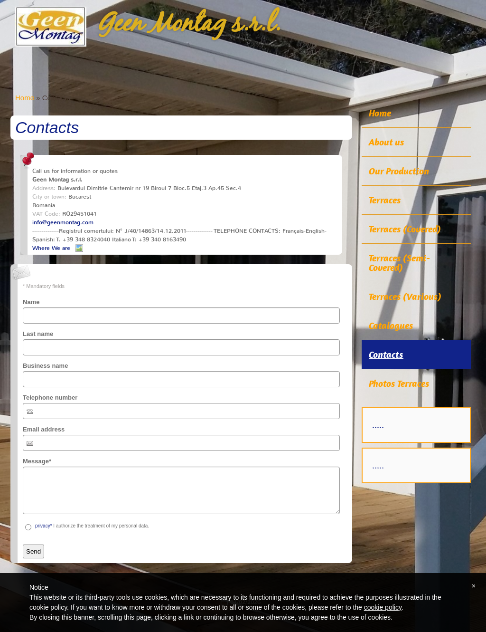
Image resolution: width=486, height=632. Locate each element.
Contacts (386, 354)
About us (386, 142)
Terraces (385, 200)
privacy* (43, 525)
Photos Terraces (399, 383)
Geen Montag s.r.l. (189, 24)
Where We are (51, 248)
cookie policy (383, 607)
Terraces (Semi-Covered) (399, 263)
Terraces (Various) (405, 296)
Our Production (399, 171)
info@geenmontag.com (62, 222)
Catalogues (391, 325)
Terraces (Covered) (405, 229)
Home (24, 98)
